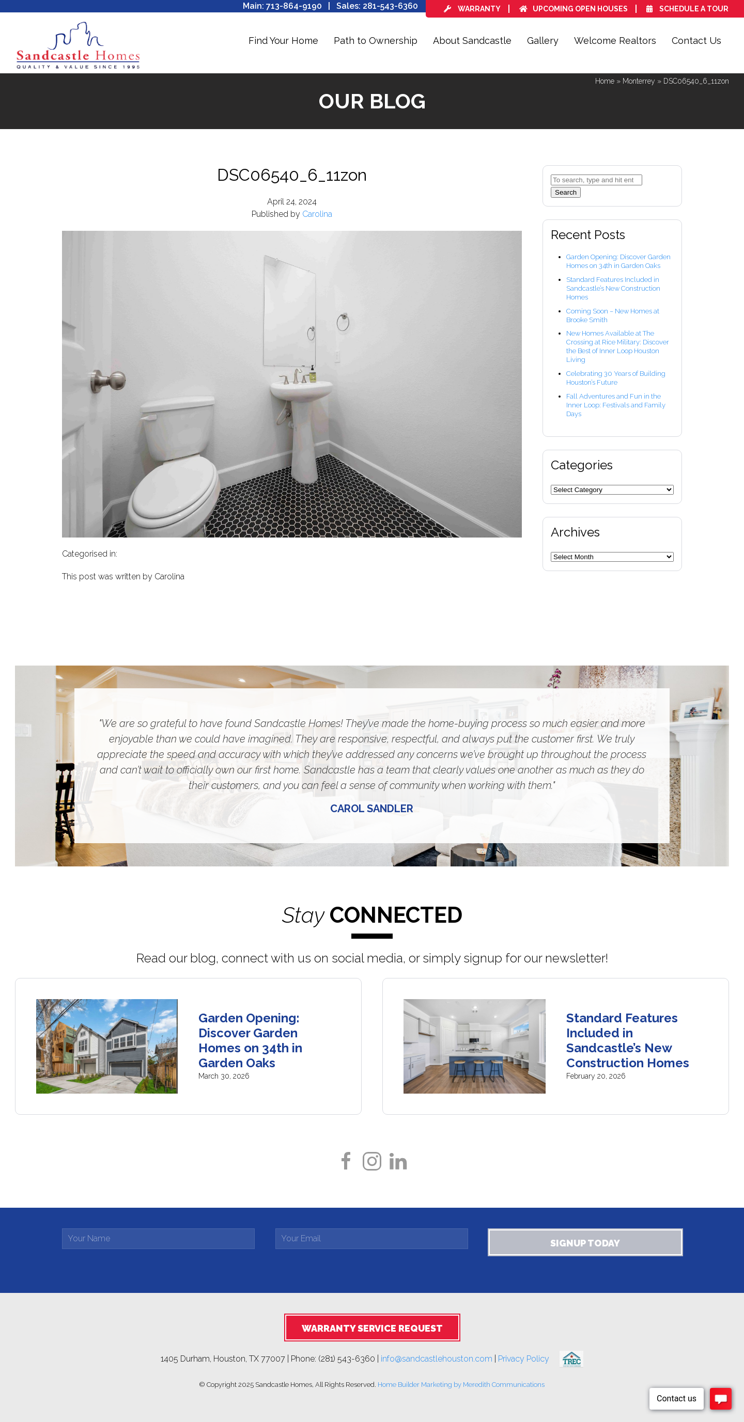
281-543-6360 (390, 6)
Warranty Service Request (372, 1328)
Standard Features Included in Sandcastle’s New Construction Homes (613, 288)
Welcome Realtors (615, 40)
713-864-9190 (294, 6)
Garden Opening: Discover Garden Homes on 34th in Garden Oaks (618, 261)
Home (604, 81)
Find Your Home (283, 40)
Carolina (317, 214)
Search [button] (566, 192)
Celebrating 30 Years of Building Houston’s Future (615, 378)
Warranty (472, 9)
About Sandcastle (472, 40)
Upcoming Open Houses (573, 9)
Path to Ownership (375, 40)
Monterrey (639, 81)
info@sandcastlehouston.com (436, 1358)
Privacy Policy (529, 1358)
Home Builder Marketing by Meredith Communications (461, 1384)
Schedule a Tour (687, 9)
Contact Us (696, 40)
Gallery (543, 40)
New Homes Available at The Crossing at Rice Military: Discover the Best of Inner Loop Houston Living (617, 346)
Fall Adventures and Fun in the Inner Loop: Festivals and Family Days (615, 405)
